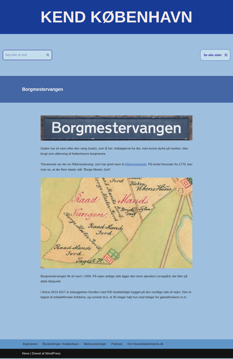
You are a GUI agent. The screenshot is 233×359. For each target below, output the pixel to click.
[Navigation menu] (215, 55)
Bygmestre (30, 344)
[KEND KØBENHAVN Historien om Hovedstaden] (116, 17)
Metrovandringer (95, 344)
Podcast (117, 344)
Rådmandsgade (136, 164)
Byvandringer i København (61, 344)
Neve (25, 354)
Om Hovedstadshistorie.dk (146, 344)
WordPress (53, 354)
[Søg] (23, 55)
